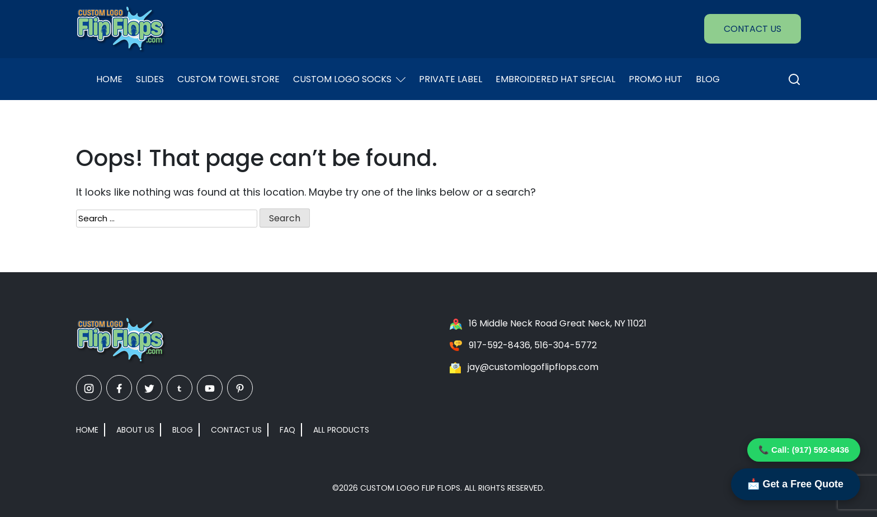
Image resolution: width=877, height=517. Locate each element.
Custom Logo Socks (349, 79)
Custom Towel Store (228, 79)
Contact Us (752, 28)
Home (109, 79)
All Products (341, 429)
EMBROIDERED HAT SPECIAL (555, 79)
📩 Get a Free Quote (795, 484)
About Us (135, 429)
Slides (150, 79)
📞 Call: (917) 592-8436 (803, 449)
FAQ (287, 429)
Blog (708, 79)
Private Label (450, 79)
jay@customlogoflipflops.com (533, 367)
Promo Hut (655, 79)
